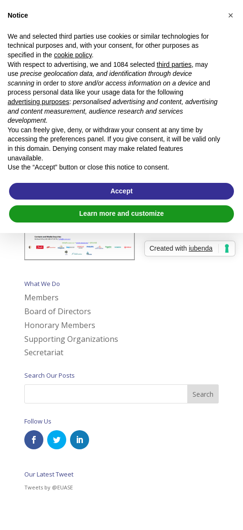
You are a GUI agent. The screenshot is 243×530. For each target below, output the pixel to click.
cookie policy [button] (72, 55)
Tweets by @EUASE (48, 487)
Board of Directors (57, 311)
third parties (174, 64)
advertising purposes (38, 102)
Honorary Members (59, 325)
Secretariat (43, 352)
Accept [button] (122, 191)
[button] (230, 15)
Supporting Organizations (71, 339)
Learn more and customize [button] (121, 213)
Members (41, 297)
